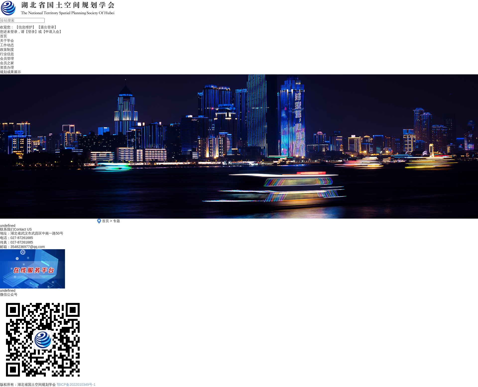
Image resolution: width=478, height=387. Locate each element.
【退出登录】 (47, 27)
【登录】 (31, 32)
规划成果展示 (10, 72)
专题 (116, 221)
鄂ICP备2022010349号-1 (76, 385)
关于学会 (7, 41)
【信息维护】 (25, 27)
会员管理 (7, 58)
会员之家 (7, 63)
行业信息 (7, 54)
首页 (105, 221)
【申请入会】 (52, 32)
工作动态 (7, 45)
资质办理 (7, 67)
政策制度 (7, 49)
